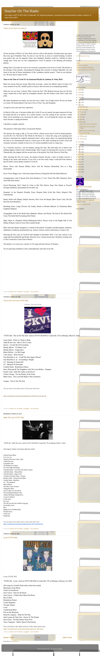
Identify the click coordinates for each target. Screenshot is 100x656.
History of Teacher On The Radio (85, 70)
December (83, 107)
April (81, 119)
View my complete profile (83, 204)
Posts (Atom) (15, 641)
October (82, 112)
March (82, 122)
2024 (79, 95)
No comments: (34, 291)
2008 (79, 169)
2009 (79, 167)
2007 (79, 172)
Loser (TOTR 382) (10, 538)
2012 (79, 159)
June (81, 117)
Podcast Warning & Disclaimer (85, 67)
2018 (79, 144)
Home (38, 637)
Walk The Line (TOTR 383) (13, 418)
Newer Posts (8, 637)
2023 (79, 97)
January (82, 139)
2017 (79, 147)
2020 (79, 105)
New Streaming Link (82, 65)
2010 (79, 164)
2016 (79, 149)
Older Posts (67, 637)
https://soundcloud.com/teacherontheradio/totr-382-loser (23, 629)
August (82, 114)
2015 (79, 152)
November (83, 109)
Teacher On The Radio (21, 11)
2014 (79, 154)
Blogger (60, 649)
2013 (79, 157)
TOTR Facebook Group (83, 56)
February (82, 136)
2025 (79, 92)
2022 (79, 100)
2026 (79, 90)
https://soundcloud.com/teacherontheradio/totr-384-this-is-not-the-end (24, 396)
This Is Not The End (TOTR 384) (15, 301)
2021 (79, 102)
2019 (79, 142)
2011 (79, 162)
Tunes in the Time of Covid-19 (14, 28)
